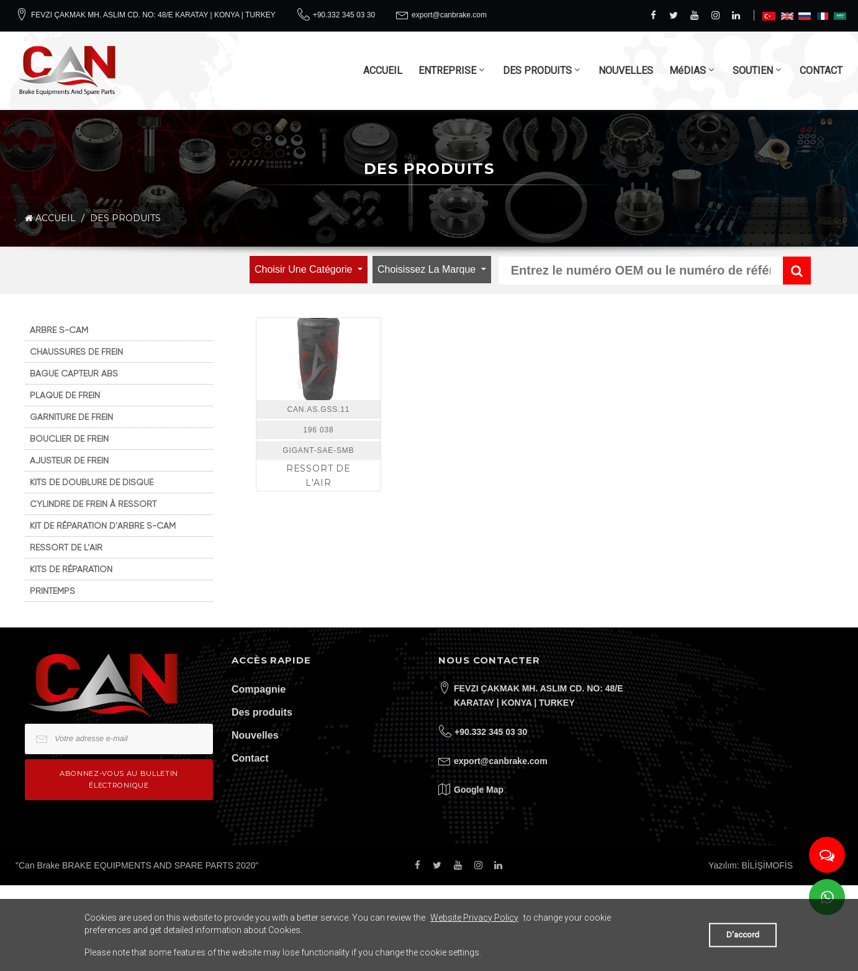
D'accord (742, 934)
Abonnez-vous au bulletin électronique (119, 779)
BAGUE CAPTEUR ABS (74, 373)
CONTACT (821, 70)
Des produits (262, 712)
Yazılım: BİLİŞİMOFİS (750, 865)
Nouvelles (255, 735)
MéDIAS (687, 70)
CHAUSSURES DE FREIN (76, 352)
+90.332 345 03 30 (344, 15)
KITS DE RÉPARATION (71, 569)
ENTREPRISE (447, 70)
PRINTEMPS (52, 591)
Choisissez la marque (428, 269)
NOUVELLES (625, 70)
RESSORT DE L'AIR (66, 547)
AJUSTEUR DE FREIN (69, 460)
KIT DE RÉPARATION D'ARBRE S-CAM (103, 526)
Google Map (479, 790)
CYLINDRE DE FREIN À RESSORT (93, 504)
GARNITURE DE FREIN (71, 417)
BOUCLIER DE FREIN (69, 439)
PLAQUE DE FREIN (65, 395)
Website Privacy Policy (474, 918)
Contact (250, 758)
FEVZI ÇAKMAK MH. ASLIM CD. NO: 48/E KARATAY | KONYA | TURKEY (153, 15)
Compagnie (259, 689)
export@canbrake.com (449, 15)
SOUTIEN (753, 70)
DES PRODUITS (537, 70)
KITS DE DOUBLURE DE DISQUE (91, 482)
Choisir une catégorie (305, 269)
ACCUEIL (382, 70)
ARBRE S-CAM (59, 330)
